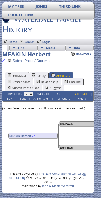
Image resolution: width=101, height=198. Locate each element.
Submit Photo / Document (30, 61)
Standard (43, 94)
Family (39, 75)
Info (77, 48)
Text (23, 98)
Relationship (47, 81)
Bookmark (83, 54)
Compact (81, 94)
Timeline (72, 81)
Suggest (53, 87)
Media (50, 48)
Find (21, 48)
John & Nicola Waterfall (58, 186)
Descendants (19, 81)
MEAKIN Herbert (20, 136)
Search (30, 42)
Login (46, 42)
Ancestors (60, 75)
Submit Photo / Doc (23, 87)
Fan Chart (63, 98)
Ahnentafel (40, 98)
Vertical (62, 94)
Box (9, 98)
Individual (17, 75)
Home (12, 42)
